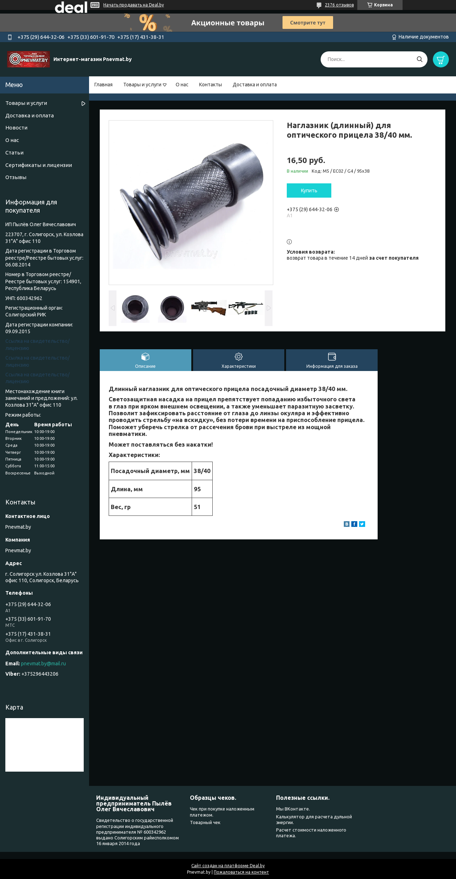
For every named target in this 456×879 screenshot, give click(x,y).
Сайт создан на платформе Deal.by (228, 865)
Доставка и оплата (255, 84)
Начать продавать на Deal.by (133, 4)
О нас (182, 84)
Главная (103, 84)
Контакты (210, 84)
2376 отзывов (339, 4)
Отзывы (15, 177)
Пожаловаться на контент (241, 872)
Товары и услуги (142, 84)
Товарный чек (205, 822)
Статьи (14, 152)
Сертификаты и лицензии (38, 165)
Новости (16, 128)
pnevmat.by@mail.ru (43, 663)
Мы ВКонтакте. (293, 808)
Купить (309, 190)
